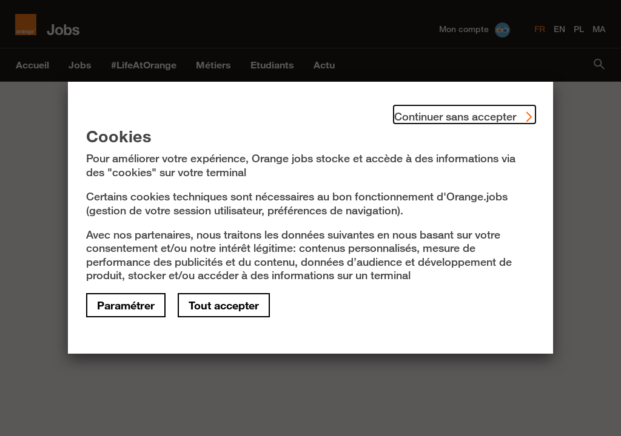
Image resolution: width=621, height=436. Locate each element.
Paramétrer (126, 305)
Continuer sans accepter (464, 114)
